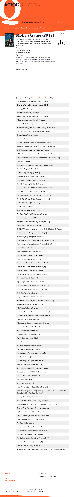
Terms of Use (10, 480)
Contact (8, 476)
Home (7, 28)
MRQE (12, 5)
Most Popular (44, 28)
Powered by (22, 69)
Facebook (42, 476)
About (7, 474)
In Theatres (15, 28)
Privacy (7, 478)
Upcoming (34, 28)
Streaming (24, 28)
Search (60, 22)
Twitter (53, 476)
